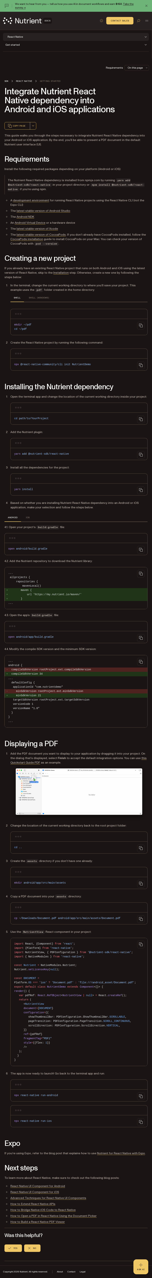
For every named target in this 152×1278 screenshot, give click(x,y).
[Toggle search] (138, 20)
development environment (31, 200)
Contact (71, 1271)
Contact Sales (120, 21)
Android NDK (25, 217)
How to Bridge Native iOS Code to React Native (43, 1210)
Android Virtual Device (30, 223)
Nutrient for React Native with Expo (121, 1153)
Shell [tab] (17, 298)
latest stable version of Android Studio (43, 211)
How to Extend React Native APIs (32, 1204)
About (60, 1271)
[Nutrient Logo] (27, 20)
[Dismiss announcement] (146, 6)
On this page (138, 68)
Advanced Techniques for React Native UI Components (48, 1198)
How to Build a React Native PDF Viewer (37, 1222)
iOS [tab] (28, 517)
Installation (61, 273)
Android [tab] (13, 517)
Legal (82, 1271)
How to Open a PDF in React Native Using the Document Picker (53, 1216)
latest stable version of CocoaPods (41, 235)
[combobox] (33, 126)
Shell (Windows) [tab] (39, 298)
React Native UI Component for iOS (34, 1192)
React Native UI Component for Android (37, 1186)
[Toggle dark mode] (101, 20)
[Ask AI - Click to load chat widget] (140, 1266)
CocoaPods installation (26, 239)
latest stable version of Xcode (37, 229)
